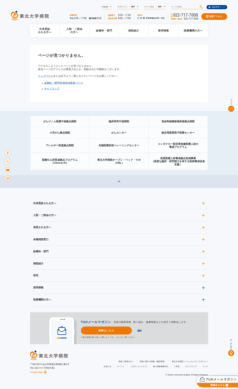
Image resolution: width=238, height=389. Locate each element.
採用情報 (163, 30)
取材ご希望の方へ (126, 361)
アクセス (231, 343)
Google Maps (38, 372)
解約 (140, 330)
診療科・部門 (104, 30)
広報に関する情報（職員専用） (152, 361)
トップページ (45, 76)
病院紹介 (133, 30)
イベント (120, 366)
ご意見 (177, 366)
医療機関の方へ (193, 30)
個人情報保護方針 (160, 366)
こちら (118, 337)
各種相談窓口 (40, 239)
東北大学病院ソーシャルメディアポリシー (190, 361)
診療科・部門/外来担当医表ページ (63, 83)
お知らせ (107, 366)
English (105, 7)
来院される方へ (42, 227)
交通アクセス (214, 16)
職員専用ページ (217, 7)
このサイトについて (138, 366)
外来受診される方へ (44, 31)
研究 (35, 275)
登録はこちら (106, 330)
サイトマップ (51, 88)
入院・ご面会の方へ (74, 31)
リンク (205, 366)
